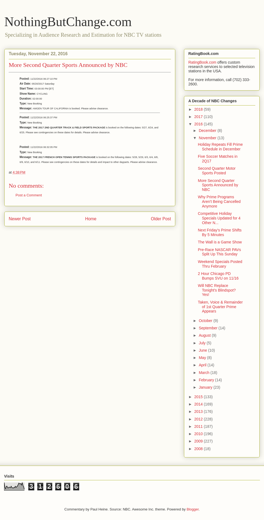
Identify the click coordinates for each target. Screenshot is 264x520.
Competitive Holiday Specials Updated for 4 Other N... (219, 218)
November (208, 138)
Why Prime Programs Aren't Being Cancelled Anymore (219, 201)
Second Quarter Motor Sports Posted (217, 170)
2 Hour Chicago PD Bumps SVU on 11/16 (218, 275)
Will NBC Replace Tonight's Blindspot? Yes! (217, 290)
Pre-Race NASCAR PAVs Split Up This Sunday (219, 251)
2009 (199, 441)
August (205, 335)
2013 (199, 411)
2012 (199, 419)
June (203, 350)
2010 (199, 434)
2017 (199, 116)
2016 (199, 124)
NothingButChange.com (68, 21)
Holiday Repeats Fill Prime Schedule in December (220, 146)
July (203, 343)
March (204, 372)
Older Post (161, 218)
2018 (199, 109)
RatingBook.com (202, 62)
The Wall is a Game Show (220, 242)
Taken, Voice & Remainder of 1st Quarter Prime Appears (220, 307)
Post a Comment (29, 195)
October (206, 320)
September (208, 328)
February (207, 380)
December (208, 130)
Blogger (193, 509)
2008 (199, 449)
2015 (199, 397)
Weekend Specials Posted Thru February (220, 263)
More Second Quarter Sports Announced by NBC (218, 185)
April (203, 365)
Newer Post (20, 218)
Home (91, 218)
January (206, 387)
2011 (199, 426)
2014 (199, 404)
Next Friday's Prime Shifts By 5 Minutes (220, 232)
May (203, 357)
